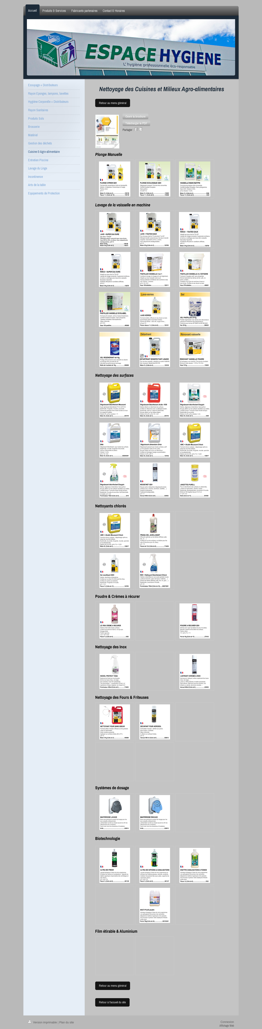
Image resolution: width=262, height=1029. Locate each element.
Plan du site (66, 1022)
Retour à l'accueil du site (112, 1002)
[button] (135, 116)
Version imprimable (43, 1022)
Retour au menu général (112, 103)
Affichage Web (226, 1025)
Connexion (227, 1022)
